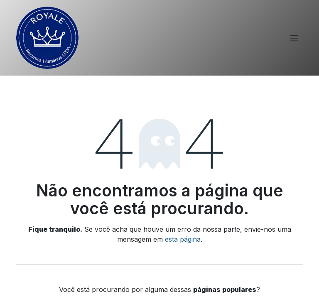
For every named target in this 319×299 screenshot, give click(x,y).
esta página (183, 239)
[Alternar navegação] (294, 38)
